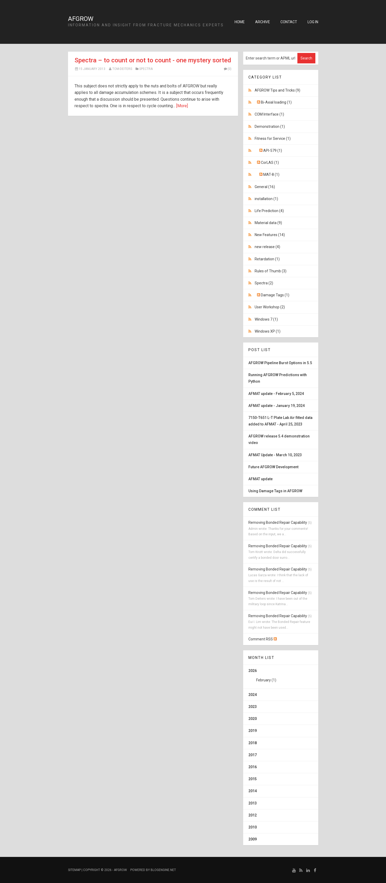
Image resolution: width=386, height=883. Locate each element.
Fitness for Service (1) (273, 138)
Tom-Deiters (122, 69)
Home (240, 22)
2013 (252, 803)
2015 (252, 779)
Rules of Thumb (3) (270, 271)
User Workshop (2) (270, 307)
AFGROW (80, 18)
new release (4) (267, 247)
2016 (252, 767)
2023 (252, 707)
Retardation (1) (267, 259)
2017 (252, 755)
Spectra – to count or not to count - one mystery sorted (153, 60)
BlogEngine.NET (163, 870)
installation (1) (266, 199)
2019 (252, 731)
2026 (280, 677)
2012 (252, 815)
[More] (182, 105)
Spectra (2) (264, 283)
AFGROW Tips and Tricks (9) (277, 90)
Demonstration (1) (270, 126)
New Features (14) (270, 235)
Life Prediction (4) (269, 211)
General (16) (265, 187)
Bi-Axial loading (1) (276, 102)
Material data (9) (268, 223)
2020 (252, 719)
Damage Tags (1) (275, 295)
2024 (252, 695)
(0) (227, 69)
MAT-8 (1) (271, 174)
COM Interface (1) (269, 114)
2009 (252, 839)
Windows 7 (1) (266, 319)
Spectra (146, 69)
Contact (288, 22)
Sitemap (74, 870)
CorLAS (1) (270, 162)
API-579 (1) (272, 150)
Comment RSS (262, 639)
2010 (252, 827)
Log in (313, 22)
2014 (252, 791)
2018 (252, 743)
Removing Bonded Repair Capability (277, 522)
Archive (262, 22)
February (263, 680)
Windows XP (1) (267, 331)
